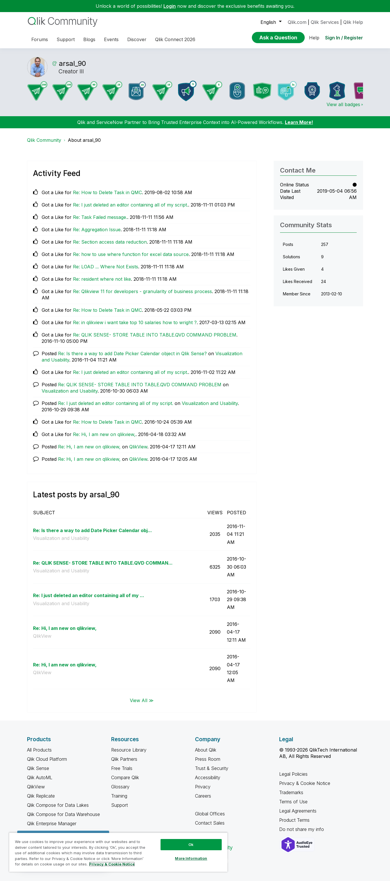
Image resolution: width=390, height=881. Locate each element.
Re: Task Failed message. (100, 217)
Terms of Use (293, 801)
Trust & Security (211, 768)
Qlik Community (44, 140)
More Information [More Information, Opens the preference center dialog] (191, 858)
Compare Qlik (125, 777)
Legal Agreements (297, 811)
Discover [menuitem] (136, 39)
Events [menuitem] (111, 39)
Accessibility (207, 777)
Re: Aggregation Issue (97, 229)
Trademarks (291, 792)
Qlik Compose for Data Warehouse (63, 814)
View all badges (343, 104)
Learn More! (299, 122)
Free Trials (121, 768)
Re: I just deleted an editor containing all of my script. (130, 205)
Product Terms (294, 820)
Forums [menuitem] (39, 39)
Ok (191, 844)
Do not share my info (302, 829)
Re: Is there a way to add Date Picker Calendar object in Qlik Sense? (132, 353)
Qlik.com (297, 22)
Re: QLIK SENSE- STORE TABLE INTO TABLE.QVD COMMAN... (103, 563)
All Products (39, 750)
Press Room (207, 759)
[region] (118, 852)
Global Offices (210, 814)
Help (314, 38)
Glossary (120, 787)
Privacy (203, 787)
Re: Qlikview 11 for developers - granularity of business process (142, 291)
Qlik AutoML (39, 777)
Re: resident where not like (102, 279)
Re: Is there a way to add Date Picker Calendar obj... (92, 530)
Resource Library (128, 750)
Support (119, 805)
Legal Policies (293, 774)
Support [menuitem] (66, 39)
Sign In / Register (344, 38)
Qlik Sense (38, 768)
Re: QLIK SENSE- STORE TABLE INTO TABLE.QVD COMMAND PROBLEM (154, 335)
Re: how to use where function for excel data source (131, 254)
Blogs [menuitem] (89, 39)
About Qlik (205, 750)
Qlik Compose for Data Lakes (58, 805)
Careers (203, 796)
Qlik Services (325, 22)
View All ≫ (142, 700)
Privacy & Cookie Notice (304, 783)
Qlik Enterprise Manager (51, 823)
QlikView (138, 447)
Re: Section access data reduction (110, 242)
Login (169, 6)
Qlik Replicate (41, 796)
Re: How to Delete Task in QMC (107, 192)
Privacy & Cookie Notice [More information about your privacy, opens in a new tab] (112, 864)
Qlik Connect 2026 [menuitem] (175, 39)
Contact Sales (210, 823)
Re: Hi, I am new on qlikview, (104, 434)
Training (119, 796)
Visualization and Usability (70, 391)
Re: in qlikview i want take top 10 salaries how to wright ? (135, 322)
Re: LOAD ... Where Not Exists (105, 267)
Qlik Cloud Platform (47, 759)
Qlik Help (353, 22)
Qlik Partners (124, 759)
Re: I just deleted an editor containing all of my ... (88, 595)
